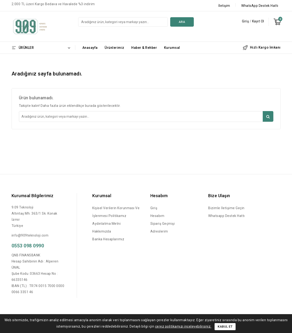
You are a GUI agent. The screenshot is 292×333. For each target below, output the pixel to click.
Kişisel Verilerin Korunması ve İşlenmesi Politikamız (116, 212)
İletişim (224, 6)
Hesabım (157, 216)
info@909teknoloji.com (30, 235)
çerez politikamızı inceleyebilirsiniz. (183, 326)
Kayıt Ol (258, 21)
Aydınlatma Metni (106, 223)
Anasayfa (90, 48)
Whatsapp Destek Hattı (226, 216)
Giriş (246, 21)
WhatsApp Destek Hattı (259, 6)
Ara (182, 22)
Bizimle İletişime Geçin (226, 208)
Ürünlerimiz (114, 48)
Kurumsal (172, 48)
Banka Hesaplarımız (108, 239)
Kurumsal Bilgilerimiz (33, 195)
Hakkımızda (101, 231)
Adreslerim (159, 231)
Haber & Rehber (144, 48)
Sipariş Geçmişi (162, 223)
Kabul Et (225, 326)
